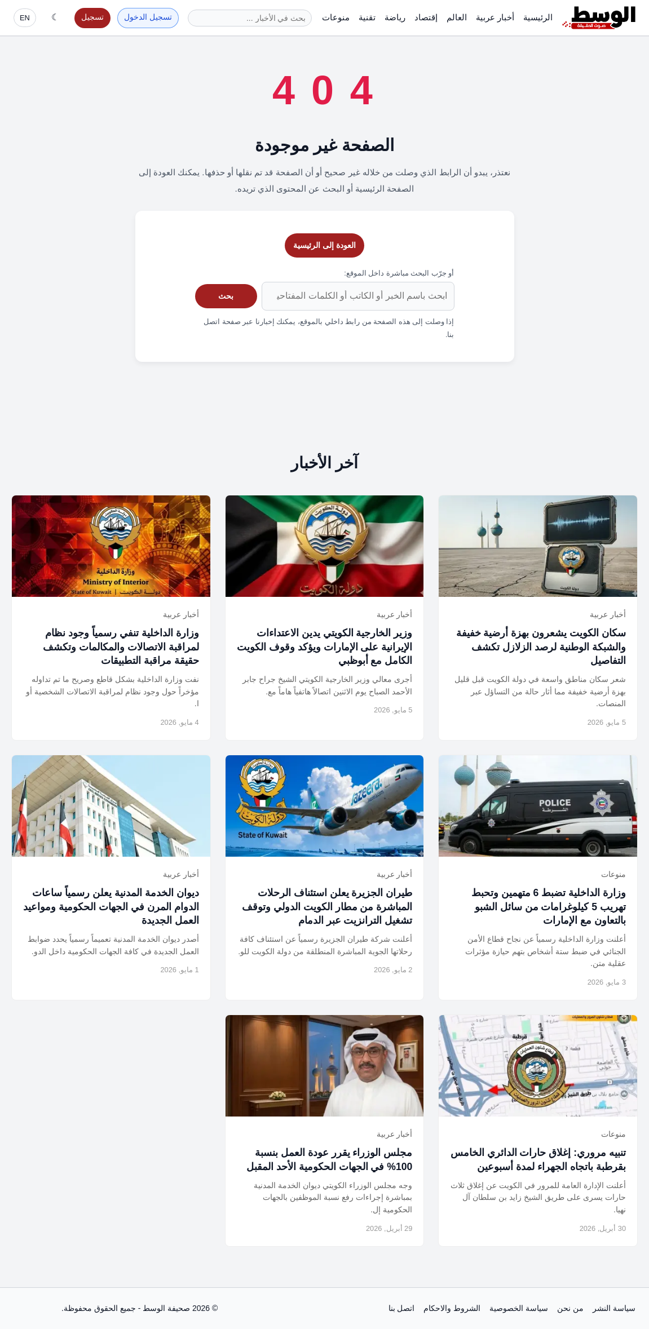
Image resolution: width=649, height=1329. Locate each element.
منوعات (336, 17)
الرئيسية (538, 17)
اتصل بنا (401, 1308)
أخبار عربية (495, 17)
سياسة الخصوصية (518, 1308)
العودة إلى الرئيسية (324, 245)
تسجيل (92, 17)
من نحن (570, 1308)
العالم (457, 17)
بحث (225, 295)
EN (25, 18)
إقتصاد (426, 17)
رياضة (395, 17)
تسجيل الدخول (148, 17)
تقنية (367, 17)
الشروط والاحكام (451, 1308)
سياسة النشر (614, 1308)
